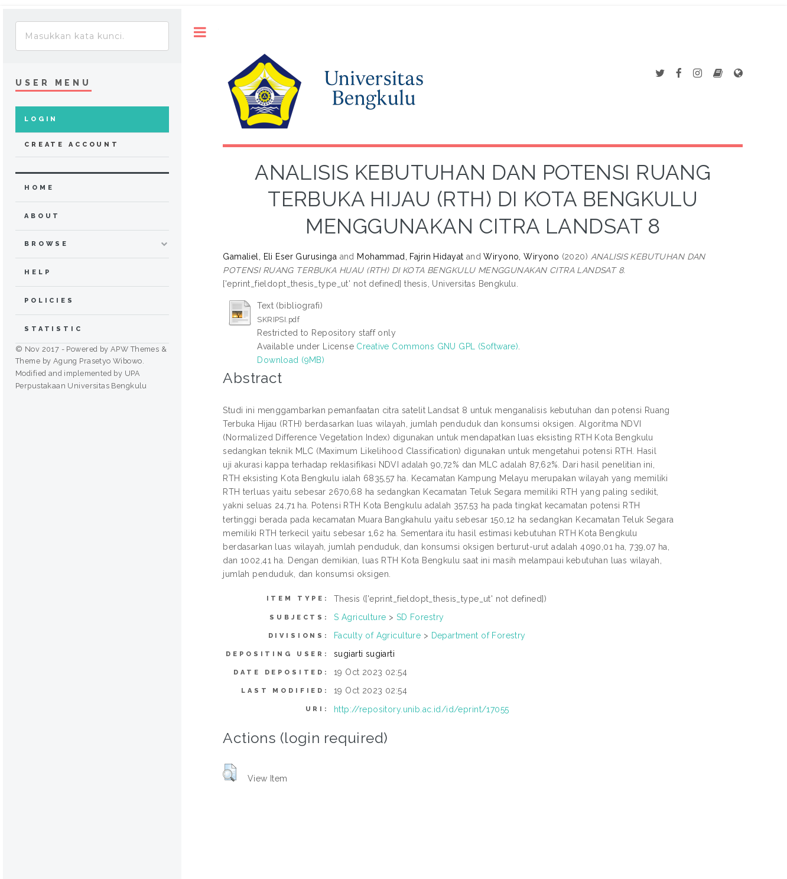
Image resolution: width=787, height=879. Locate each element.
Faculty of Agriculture (377, 635)
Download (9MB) (290, 360)
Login (41, 119)
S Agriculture (360, 617)
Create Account (71, 144)
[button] (229, 772)
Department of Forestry (478, 635)
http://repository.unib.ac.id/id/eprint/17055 (421, 709)
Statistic (53, 329)
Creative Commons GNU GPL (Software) (437, 346)
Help (37, 272)
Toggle (200, 32)
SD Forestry (420, 617)
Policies (49, 300)
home (39, 188)
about (42, 216)
